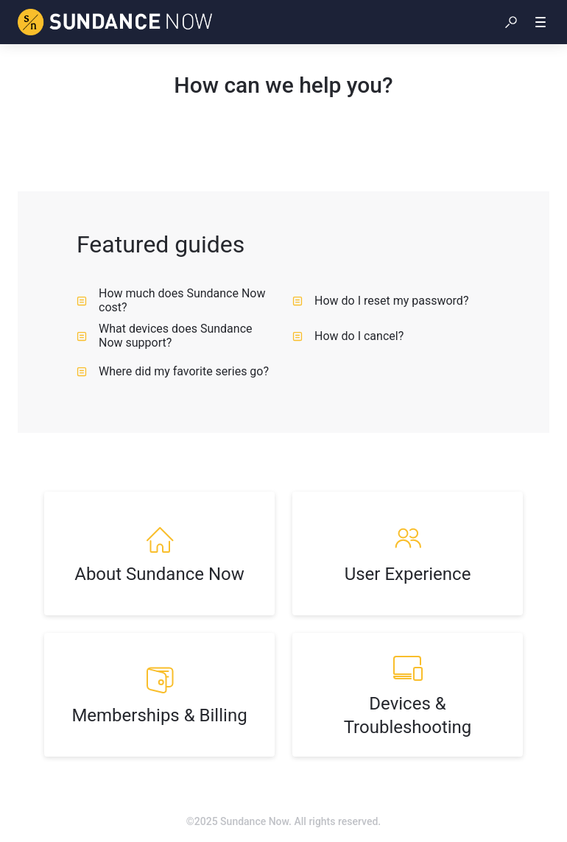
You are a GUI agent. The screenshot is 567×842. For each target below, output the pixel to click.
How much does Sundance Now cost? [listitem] (171, 300)
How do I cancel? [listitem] (348, 336)
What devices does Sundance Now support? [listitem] (164, 335)
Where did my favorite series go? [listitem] (173, 371)
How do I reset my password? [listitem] (380, 301)
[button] (511, 22)
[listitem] (159, 553)
